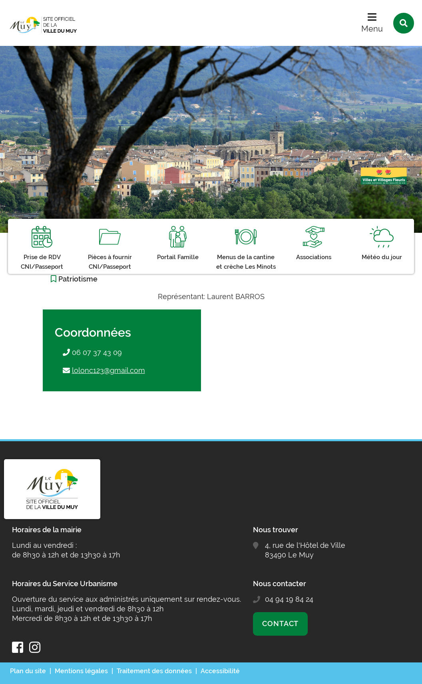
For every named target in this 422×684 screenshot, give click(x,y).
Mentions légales (81, 671)
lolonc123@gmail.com (108, 370)
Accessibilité (220, 671)
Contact (280, 623)
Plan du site (28, 671)
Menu (372, 29)
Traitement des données (154, 671)
